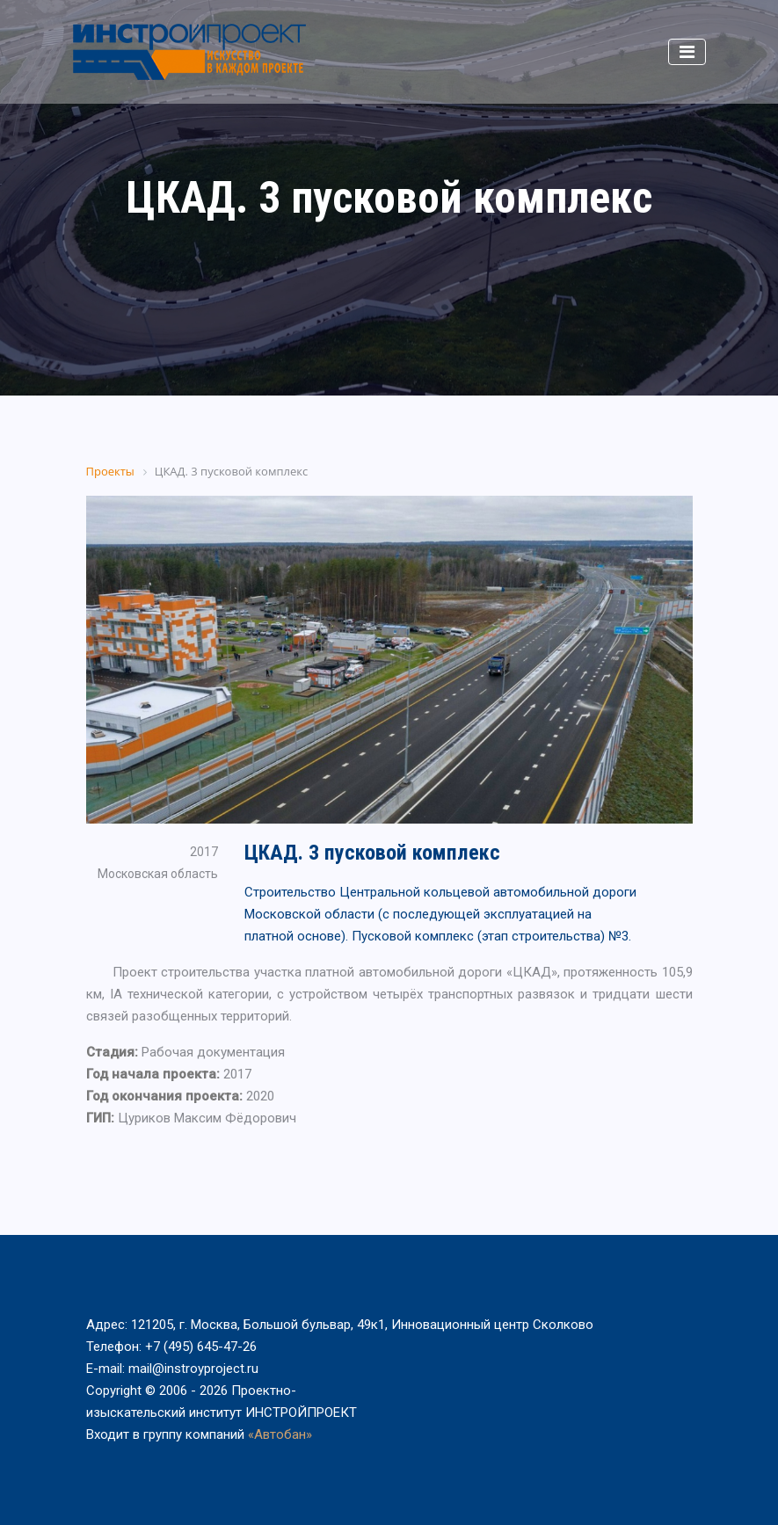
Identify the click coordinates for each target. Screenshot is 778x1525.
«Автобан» (280, 1434)
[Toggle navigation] (687, 52)
